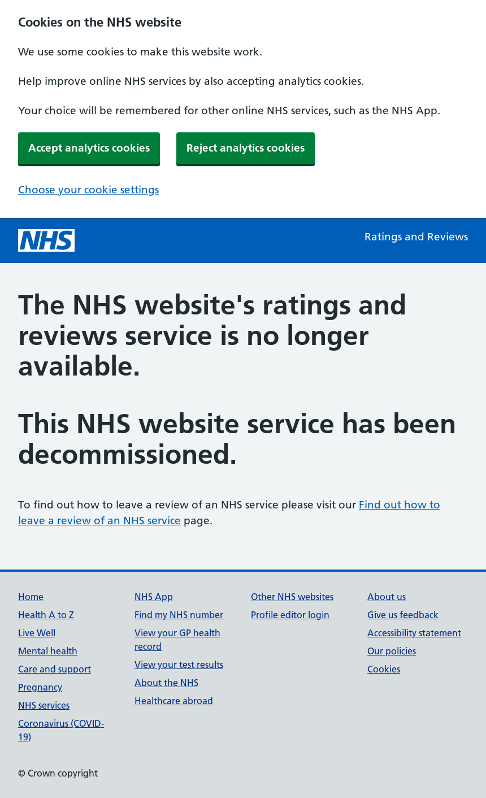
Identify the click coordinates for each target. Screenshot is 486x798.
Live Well (36, 633)
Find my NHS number (178, 614)
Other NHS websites (292, 596)
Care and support (54, 669)
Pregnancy (40, 687)
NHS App (153, 596)
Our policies (391, 651)
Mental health (47, 651)
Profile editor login (290, 614)
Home (31, 596)
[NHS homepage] (46, 240)
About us (386, 596)
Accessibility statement (414, 633)
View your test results (178, 664)
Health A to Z (46, 614)
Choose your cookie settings (88, 189)
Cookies (383, 669)
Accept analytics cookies (89, 147)
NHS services (44, 705)
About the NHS (166, 682)
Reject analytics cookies (245, 147)
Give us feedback (403, 614)
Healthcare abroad (173, 700)
